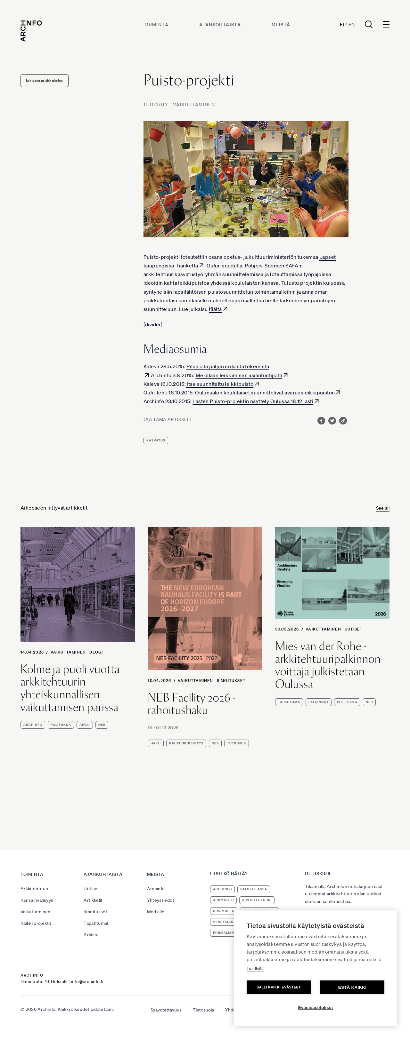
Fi (342, 24)
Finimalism (224, 932)
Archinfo (32, 724)
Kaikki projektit (36, 923)
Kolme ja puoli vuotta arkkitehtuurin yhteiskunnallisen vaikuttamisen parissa (70, 688)
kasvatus (155, 440)
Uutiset (353, 629)
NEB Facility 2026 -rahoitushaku (191, 704)
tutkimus (236, 743)
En (351, 24)
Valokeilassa (253, 889)
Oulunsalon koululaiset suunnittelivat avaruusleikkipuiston (265, 392)
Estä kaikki (352, 987)
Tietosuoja (203, 1010)
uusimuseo (223, 910)
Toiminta (156, 25)
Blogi (96, 652)
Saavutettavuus (166, 1010)
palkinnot (318, 702)
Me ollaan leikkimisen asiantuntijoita (239, 375)
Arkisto (91, 935)
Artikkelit (93, 900)
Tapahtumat (96, 923)
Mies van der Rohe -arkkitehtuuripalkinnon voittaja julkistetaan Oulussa (328, 665)
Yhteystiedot (160, 900)
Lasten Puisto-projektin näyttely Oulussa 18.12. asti (253, 401)
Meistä (281, 25)
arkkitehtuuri (257, 900)
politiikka (61, 724)
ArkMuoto (223, 900)
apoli (84, 724)
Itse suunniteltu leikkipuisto (219, 384)
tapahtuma (289, 702)
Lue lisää (255, 969)
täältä (215, 309)
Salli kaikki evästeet (279, 987)
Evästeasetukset (315, 1007)
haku (156, 743)
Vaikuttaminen (194, 104)
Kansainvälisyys (36, 900)
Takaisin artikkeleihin (44, 80)
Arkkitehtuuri (34, 889)
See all (383, 508)
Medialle (156, 912)
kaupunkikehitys (186, 743)
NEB (101, 724)
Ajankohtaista (220, 25)
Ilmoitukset (231, 680)
